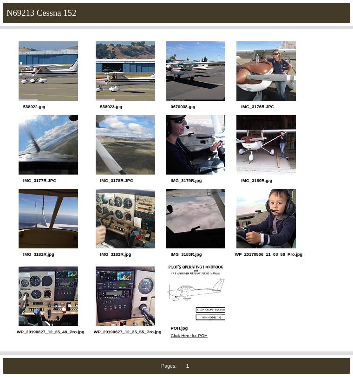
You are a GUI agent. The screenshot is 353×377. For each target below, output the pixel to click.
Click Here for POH (188, 335)
